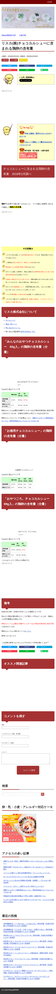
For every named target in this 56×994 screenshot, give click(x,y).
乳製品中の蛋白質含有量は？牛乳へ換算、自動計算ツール (24, 896)
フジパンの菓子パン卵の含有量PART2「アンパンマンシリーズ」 (27, 873)
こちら (28, 631)
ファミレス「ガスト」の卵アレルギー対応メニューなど (23, 886)
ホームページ (10, 320)
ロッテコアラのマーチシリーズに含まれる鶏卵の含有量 (23, 877)
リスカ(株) (13, 60)
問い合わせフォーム (13, 328)
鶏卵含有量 (23, 60)
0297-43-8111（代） (28, 331)
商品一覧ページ (11, 324)
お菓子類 (5, 60)
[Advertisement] (28, 106)
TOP (9, 35)
